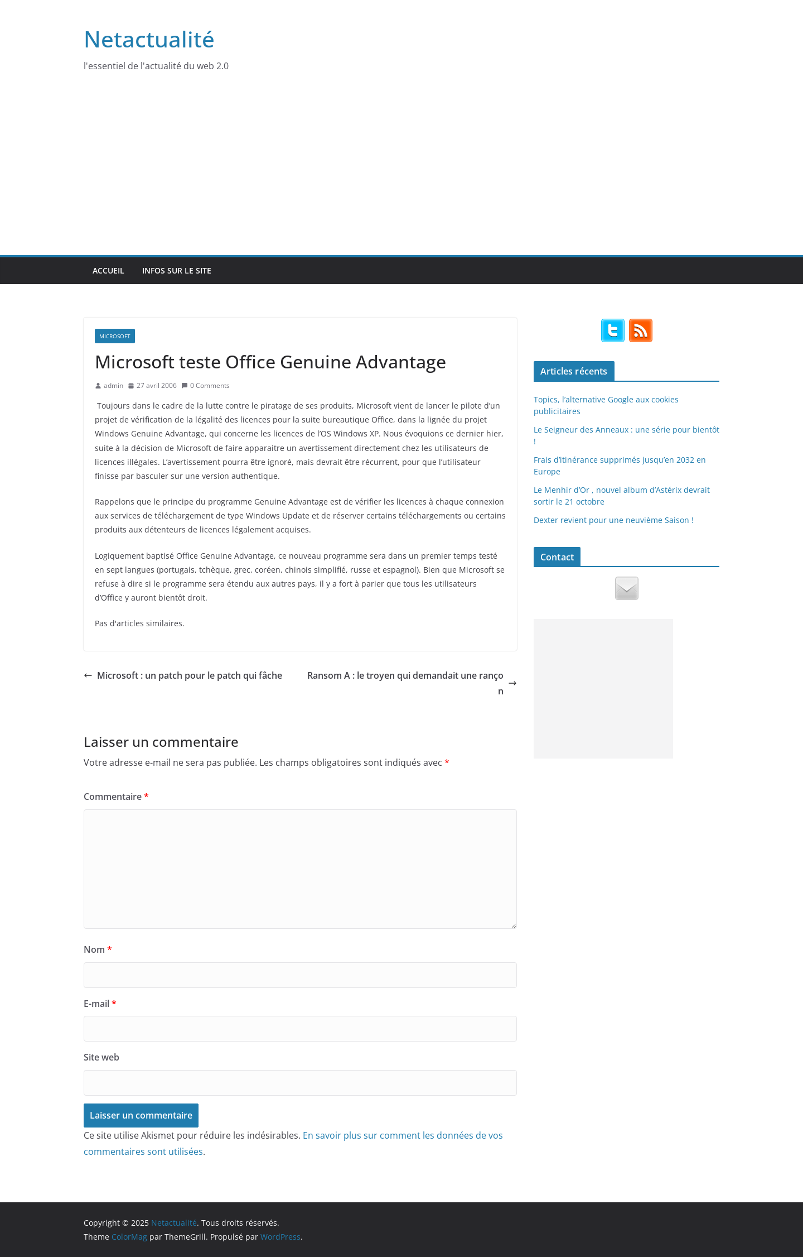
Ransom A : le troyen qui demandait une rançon (412, 683)
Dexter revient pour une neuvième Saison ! (614, 520)
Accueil (108, 270)
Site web (101, 1057)
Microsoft (114, 336)
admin (113, 385)
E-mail (100, 1003)
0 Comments (205, 385)
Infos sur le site (176, 270)
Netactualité (149, 38)
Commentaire (116, 796)
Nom (98, 949)
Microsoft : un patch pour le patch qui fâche (183, 675)
